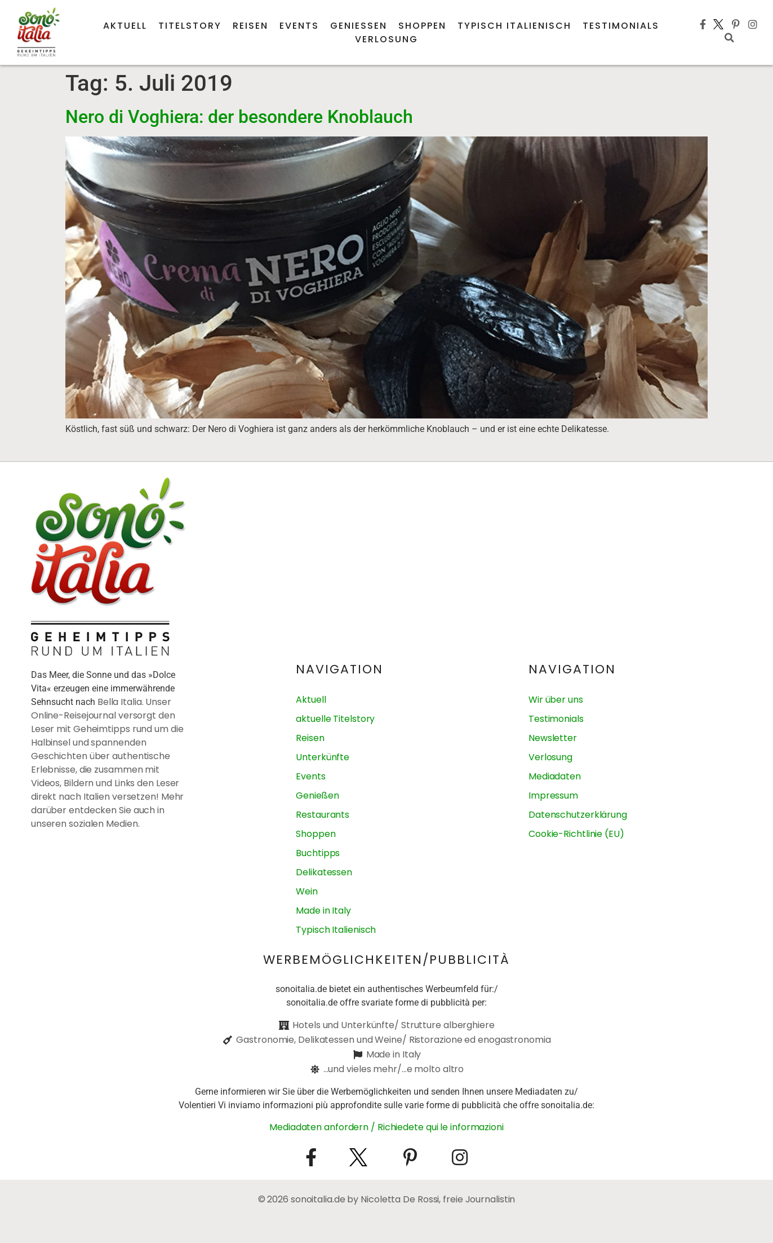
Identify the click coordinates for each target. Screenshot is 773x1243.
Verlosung (386, 39)
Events (299, 25)
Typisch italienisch (514, 25)
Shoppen (422, 25)
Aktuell (125, 25)
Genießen (358, 25)
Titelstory (189, 25)
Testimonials (621, 25)
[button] (729, 37)
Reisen (250, 25)
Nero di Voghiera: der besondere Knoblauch (239, 116)
